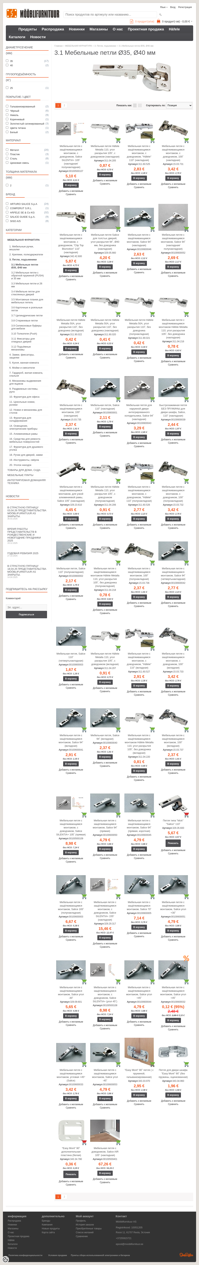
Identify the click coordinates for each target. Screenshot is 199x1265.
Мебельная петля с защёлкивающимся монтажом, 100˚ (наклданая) (71, 410)
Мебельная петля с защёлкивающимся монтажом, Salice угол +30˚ (173, 907)
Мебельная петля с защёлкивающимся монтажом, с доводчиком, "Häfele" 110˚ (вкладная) (139, 660)
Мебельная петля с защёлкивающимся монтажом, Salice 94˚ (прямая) (105, 825)
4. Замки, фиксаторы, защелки (21, 356)
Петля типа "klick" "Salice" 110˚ (173, 822)
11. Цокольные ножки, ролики (22, 403)
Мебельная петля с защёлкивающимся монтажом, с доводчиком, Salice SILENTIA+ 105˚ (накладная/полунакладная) (71, 157)
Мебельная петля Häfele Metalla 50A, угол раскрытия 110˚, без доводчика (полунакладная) (139, 326)
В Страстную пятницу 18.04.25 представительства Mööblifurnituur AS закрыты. (27, 571)
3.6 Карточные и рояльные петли (27, 309)
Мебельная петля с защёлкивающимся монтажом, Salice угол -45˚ (105, 1075)
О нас (118, 29)
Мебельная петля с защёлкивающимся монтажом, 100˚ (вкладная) (173, 740)
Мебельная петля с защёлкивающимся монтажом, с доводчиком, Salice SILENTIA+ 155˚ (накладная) (105, 911)
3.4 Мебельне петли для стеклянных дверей (25, 293)
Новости (38, 37)
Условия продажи (57, 1255)
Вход (172, 7)
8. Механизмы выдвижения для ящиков (25, 382)
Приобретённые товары (89, 1228)
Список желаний (84, 1232)
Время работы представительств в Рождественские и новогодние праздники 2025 (27, 535)
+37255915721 (123, 1238)
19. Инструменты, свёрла (24, 459)
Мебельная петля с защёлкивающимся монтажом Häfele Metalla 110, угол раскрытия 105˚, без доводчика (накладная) (173, 328)
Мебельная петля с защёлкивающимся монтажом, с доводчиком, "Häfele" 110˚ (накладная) (139, 153)
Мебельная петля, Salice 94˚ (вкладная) (105, 737)
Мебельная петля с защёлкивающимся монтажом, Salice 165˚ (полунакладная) (71, 907)
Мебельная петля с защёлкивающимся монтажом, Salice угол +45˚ (139, 992)
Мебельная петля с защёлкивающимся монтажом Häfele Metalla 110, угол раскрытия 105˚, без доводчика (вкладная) (139, 744)
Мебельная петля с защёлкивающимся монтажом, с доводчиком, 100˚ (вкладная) (173, 660)
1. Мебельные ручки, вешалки (21, 248)
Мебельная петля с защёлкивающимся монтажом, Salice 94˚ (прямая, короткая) (139, 825)
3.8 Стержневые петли (24, 320)
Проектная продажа (146, 29)
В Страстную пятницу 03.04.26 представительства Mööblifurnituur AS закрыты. (27, 513)
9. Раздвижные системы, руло (23, 390)
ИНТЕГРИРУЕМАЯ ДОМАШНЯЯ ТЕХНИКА (26, 482)
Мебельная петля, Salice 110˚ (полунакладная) (71, 570)
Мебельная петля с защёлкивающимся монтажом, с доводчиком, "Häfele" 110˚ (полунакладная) (139, 493)
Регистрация (185, 7)
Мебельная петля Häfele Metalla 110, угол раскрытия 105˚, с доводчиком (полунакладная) (105, 493)
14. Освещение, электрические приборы (23, 427)
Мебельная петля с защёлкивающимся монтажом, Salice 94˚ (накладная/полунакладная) (173, 241)
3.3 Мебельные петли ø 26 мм (26, 285)
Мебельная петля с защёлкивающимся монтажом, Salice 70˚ (139, 906)
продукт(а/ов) (142, 21)
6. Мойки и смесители (22, 367)
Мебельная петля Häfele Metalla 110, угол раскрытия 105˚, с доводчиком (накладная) (105, 151)
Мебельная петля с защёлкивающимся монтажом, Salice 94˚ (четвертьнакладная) (173, 573)
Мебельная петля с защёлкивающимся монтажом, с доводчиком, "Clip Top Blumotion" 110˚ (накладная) (71, 243)
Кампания (47, 1224)
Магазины (99, 29)
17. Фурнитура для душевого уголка (26, 448)
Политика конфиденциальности (25, 1255)
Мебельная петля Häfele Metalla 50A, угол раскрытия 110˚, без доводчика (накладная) (105, 325)
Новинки (77, 29)
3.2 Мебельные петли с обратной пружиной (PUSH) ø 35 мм (27, 275)
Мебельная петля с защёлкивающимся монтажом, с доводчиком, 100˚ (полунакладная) (173, 493)
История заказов (85, 1224)
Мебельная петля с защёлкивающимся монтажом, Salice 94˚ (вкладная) (71, 740)
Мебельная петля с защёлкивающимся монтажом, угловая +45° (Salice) (71, 1075)
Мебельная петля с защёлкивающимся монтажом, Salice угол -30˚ (71, 992)
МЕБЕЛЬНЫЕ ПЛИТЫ (20, 475)
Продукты (27, 29)
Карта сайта (48, 1232)
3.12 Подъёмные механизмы (21, 348)
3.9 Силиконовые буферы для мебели (26, 327)
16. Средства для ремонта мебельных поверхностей (24, 440)
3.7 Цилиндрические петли (27, 315)
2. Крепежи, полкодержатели (26, 254)
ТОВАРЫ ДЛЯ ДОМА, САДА (23, 470)
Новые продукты (51, 1228)
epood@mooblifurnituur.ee (129, 1244)
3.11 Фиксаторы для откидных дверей (23, 340)
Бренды (46, 1220)
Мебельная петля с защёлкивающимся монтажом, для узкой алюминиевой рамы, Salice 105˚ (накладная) (71, 493)
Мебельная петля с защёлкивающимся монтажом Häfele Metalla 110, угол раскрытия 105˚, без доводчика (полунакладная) (105, 577)
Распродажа (53, 29)
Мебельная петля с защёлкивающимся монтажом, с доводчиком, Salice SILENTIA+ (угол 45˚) (105, 994)
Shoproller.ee (186, 1255)
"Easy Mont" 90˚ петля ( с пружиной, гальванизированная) (139, 1073)
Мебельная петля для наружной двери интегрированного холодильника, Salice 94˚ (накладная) (139, 412)
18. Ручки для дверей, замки (26, 454)
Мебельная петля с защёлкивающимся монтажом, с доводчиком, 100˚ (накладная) (173, 153)
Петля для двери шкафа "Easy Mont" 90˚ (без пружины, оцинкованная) (173, 1073)
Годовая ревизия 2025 (27, 554)
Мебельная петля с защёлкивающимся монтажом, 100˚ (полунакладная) (139, 573)
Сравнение (82, 1236)
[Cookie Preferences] (5, 1259)
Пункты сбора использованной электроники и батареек (100, 1255)
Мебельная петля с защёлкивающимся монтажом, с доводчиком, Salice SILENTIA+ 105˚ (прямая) (71, 827)
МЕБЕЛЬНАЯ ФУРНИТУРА (23, 239)
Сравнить (71, 194)
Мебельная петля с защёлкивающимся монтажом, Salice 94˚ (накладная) (139, 240)
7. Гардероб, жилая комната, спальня (26, 374)
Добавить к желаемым (71, 191)
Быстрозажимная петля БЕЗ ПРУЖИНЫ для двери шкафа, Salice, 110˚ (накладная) (173, 410)
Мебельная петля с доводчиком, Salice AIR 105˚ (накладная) (105, 1152)
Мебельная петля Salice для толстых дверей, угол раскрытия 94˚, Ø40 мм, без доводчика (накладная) (105, 241)
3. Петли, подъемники (23, 259)
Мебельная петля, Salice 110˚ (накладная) (105, 407)
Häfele (174, 29)
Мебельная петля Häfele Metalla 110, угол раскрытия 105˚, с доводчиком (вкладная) (105, 659)
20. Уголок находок (20, 465)
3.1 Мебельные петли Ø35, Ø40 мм (24, 266)
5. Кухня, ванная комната (24, 362)
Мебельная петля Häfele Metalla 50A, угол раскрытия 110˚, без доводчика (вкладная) (71, 325)
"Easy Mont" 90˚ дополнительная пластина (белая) (71, 1152)
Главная (58, 46)
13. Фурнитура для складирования (20, 419)
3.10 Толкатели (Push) (24, 333)
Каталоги (17, 37)
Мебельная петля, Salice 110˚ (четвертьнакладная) (71, 657)
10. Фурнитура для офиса (24, 396)
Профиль (81, 1220)
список (135, 105)
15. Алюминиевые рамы (23, 433)
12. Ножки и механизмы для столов (25, 411)
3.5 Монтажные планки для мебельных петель (27, 301)
